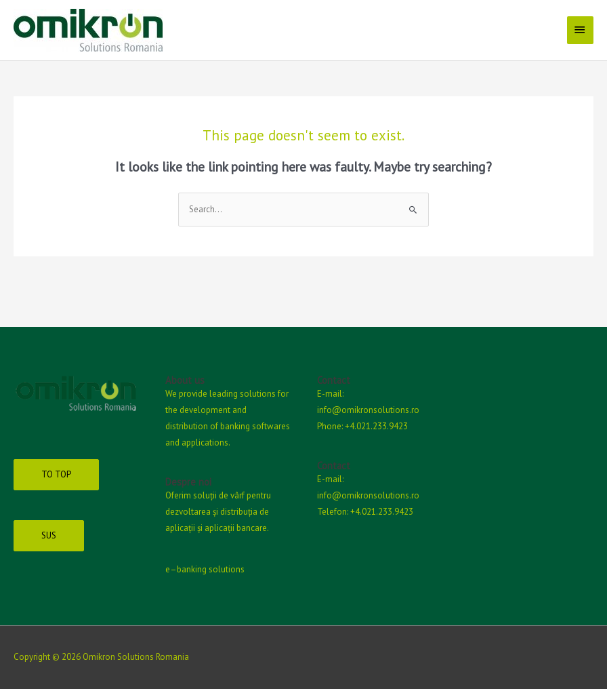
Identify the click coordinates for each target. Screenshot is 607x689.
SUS (48, 535)
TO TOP (56, 474)
